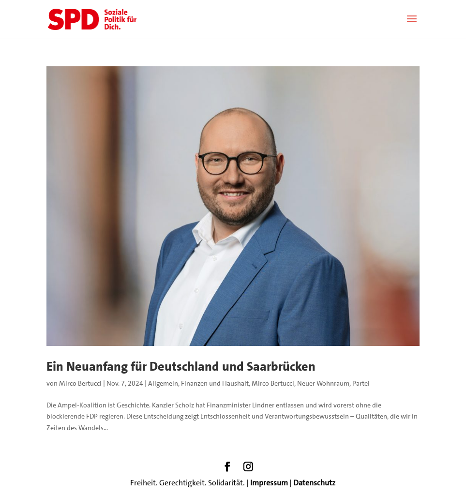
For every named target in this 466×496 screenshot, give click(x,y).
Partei (361, 383)
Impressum (269, 483)
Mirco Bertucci (80, 383)
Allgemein (163, 383)
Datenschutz (314, 483)
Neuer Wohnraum (323, 383)
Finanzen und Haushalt (215, 383)
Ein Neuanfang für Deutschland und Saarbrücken (181, 367)
